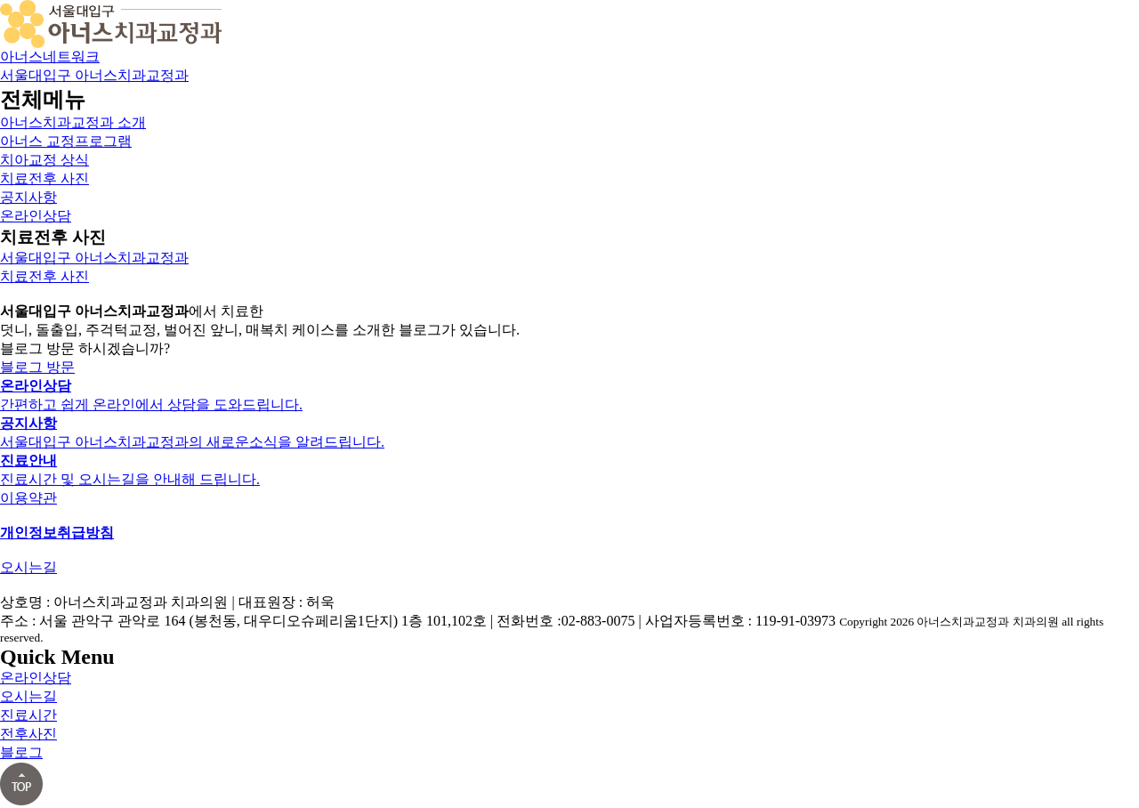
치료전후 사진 (44, 178)
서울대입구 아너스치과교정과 (94, 75)
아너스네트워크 (50, 56)
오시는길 (28, 567)
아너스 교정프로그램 (66, 141)
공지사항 (28, 197)
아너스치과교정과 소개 (73, 122)
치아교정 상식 (44, 159)
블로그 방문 (37, 367)
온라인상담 (35, 215)
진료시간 (28, 715)
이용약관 (28, 497)
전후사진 (28, 733)
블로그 (21, 752)
